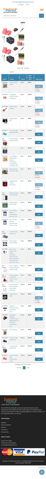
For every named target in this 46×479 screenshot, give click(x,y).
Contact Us (4, 428)
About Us (3, 426)
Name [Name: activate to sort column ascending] (12, 79)
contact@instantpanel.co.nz (24, 2)
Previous (19, 366)
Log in (22, 5)
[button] (41, 9)
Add (39, 86)
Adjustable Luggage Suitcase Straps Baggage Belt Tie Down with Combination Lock (14, 319)
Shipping (3, 421)
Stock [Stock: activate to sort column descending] (23, 79)
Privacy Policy (5, 431)
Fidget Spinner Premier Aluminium (13, 183)
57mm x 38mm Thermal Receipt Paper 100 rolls (14, 266)
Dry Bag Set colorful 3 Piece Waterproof (14, 96)
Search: (23, 72)
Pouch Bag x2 (13, 328)
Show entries (23, 68)
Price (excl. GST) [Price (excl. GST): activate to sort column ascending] (30, 77)
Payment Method (6, 424)
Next (28, 366)
